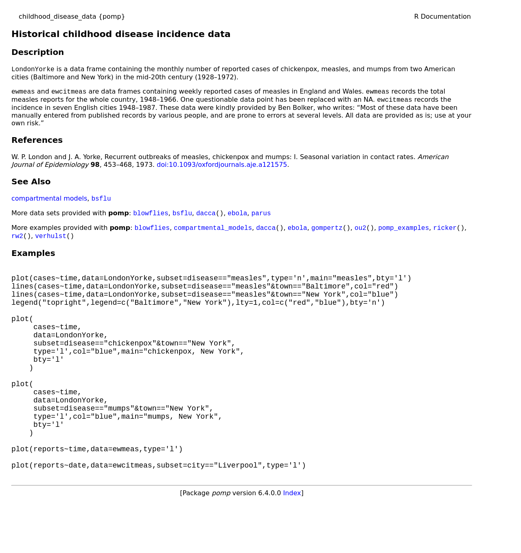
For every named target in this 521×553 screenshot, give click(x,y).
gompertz (327, 232)
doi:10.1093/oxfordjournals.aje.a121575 (222, 167)
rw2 (17, 241)
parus (261, 216)
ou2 (360, 232)
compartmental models (49, 201)
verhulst (50, 241)
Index (292, 541)
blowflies (150, 216)
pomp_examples (403, 232)
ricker (445, 232)
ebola (237, 216)
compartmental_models (213, 232)
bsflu (101, 201)
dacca (206, 216)
